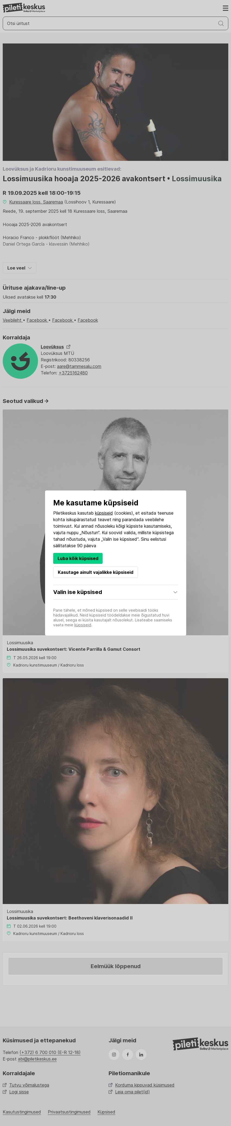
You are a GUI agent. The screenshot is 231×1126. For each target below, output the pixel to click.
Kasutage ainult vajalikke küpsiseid (95, 572)
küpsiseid (104, 513)
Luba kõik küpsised (78, 558)
